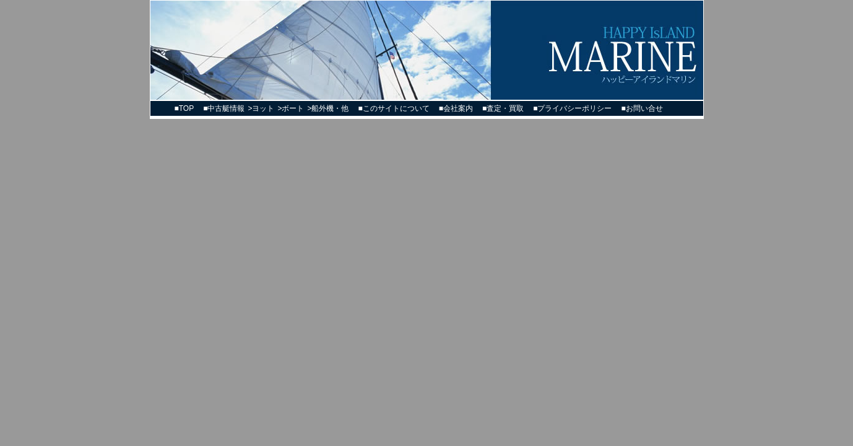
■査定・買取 (503, 108)
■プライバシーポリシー (572, 108)
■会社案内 (456, 108)
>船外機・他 (328, 108)
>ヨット (261, 108)
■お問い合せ (642, 108)
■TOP (184, 108)
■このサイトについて (394, 108)
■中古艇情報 (224, 108)
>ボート (290, 108)
